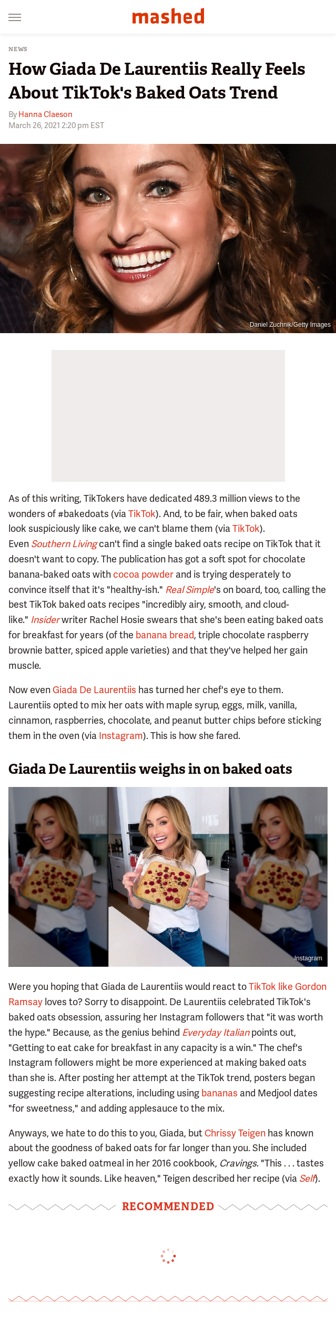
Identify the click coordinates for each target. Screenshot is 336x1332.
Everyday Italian (215, 1032)
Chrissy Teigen (235, 1133)
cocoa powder (143, 574)
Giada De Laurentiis (94, 690)
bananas (219, 1093)
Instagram (121, 736)
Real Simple (189, 590)
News (18, 49)
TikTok (142, 514)
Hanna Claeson (45, 114)
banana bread (165, 635)
